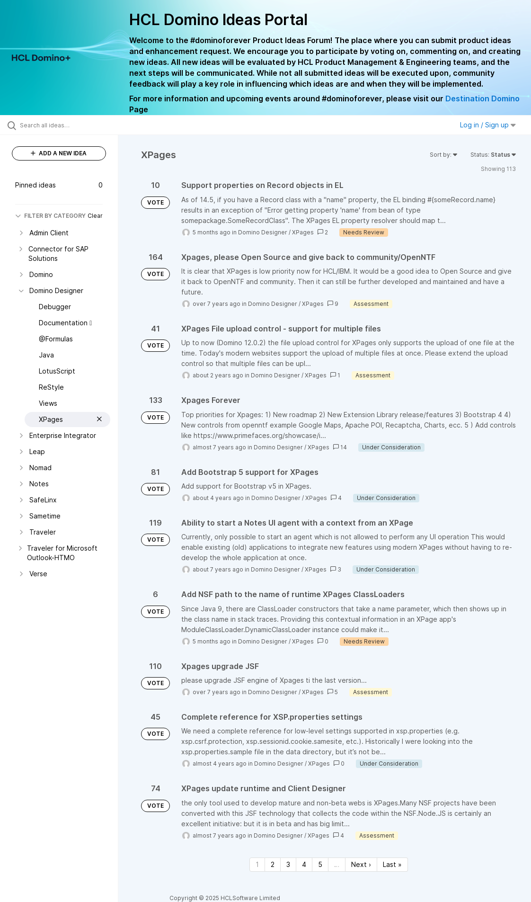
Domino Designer (262, 232)
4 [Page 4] (304, 864)
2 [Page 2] (272, 864)
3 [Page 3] (288, 864)
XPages (303, 232)
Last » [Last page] (392, 864)
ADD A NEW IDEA (59, 153)
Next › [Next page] (361, 864)
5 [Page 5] (320, 864)
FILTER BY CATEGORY (50, 215)
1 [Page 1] (257, 864)
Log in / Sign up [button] (488, 125)
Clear (95, 215)
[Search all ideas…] (65, 125)
